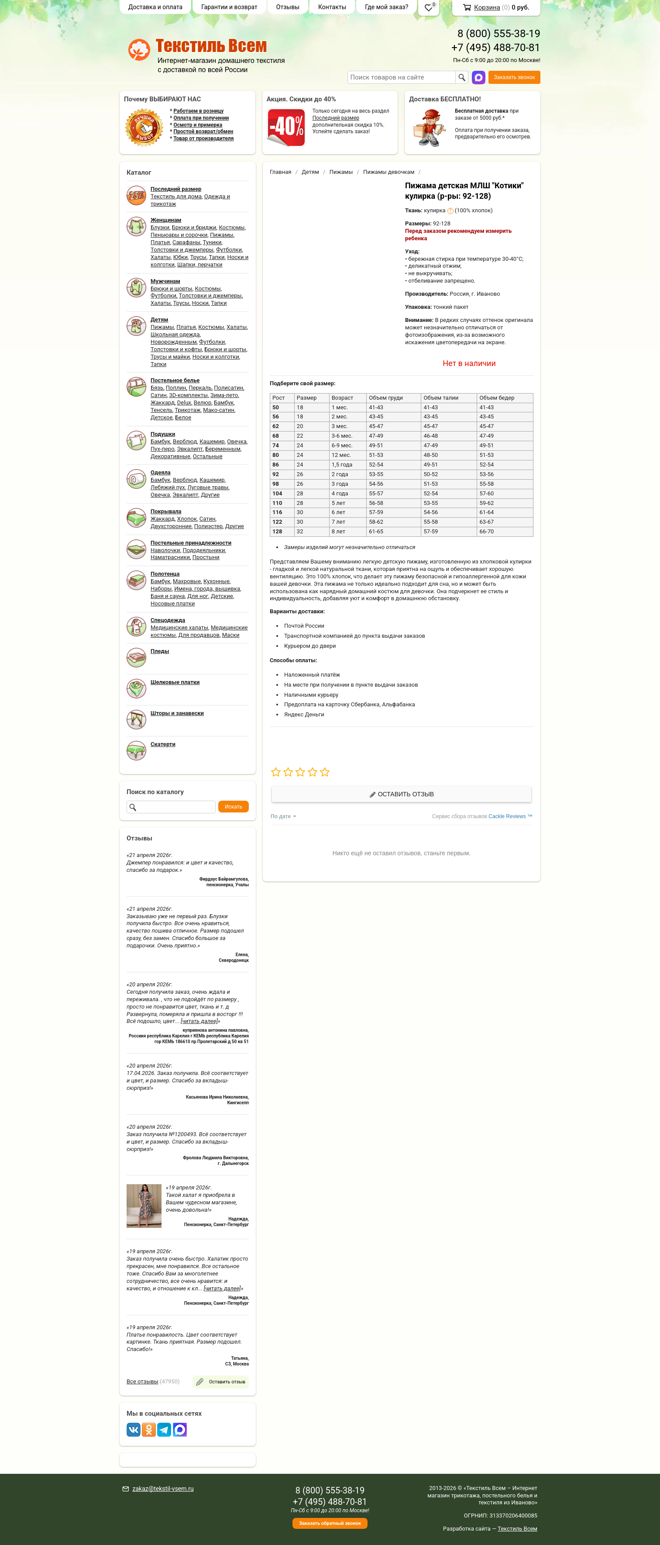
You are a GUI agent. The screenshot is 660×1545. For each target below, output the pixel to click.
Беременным (223, 449)
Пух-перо (163, 449)
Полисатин (228, 387)
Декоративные (170, 456)
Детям (310, 172)
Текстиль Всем (517, 1528)
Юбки (180, 257)
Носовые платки (173, 603)
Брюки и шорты (171, 288)
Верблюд (185, 441)
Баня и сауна (168, 596)
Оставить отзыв (401, 794)
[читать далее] (199, 1021)
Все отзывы (142, 1381)
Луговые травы (208, 487)
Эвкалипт (190, 449)
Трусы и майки (170, 356)
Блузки (160, 227)
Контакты (332, 6)
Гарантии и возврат (229, 6)
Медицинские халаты (179, 627)
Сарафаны (186, 242)
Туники (212, 242)
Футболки (229, 249)
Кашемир (211, 441)
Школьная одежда (175, 334)
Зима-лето (224, 395)
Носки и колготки (215, 356)
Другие (210, 494)
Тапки (216, 257)
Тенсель (161, 410)
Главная (280, 172)
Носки (200, 303)
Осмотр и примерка (197, 125)
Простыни (206, 557)
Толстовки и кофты (176, 349)
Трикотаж (187, 410)
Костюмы (231, 227)
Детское (161, 417)
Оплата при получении (201, 118)
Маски (231, 635)
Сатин (159, 395)
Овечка (236, 441)
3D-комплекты (188, 395)
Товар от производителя (203, 138)
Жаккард (163, 402)
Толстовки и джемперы (182, 249)
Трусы (198, 257)
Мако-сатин (218, 410)
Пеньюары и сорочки (179, 235)
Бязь (157, 387)
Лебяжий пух (168, 487)
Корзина (487, 7)
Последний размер (336, 118)
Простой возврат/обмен (203, 131)
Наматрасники (170, 557)
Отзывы (287, 6)
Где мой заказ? (386, 6)
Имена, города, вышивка (207, 588)
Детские (222, 596)
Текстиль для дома (176, 196)
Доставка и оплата (155, 6)
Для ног (197, 596)
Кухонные (216, 581)
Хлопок (187, 518)
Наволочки (165, 550)
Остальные (208, 456)
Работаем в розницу (198, 111)
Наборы (161, 588)
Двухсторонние (171, 526)
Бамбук (224, 402)
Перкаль (200, 387)
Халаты (161, 257)
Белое (183, 417)
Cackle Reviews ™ (510, 816)
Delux (184, 402)
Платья (160, 242)
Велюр (202, 402)
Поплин (176, 387)
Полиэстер (208, 526)
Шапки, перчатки (200, 264)
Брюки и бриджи (194, 227)
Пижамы (222, 235)
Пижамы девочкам (388, 172)
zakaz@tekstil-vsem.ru (162, 1488)
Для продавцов (199, 635)
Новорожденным (174, 342)
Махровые (187, 581)
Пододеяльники (203, 550)
